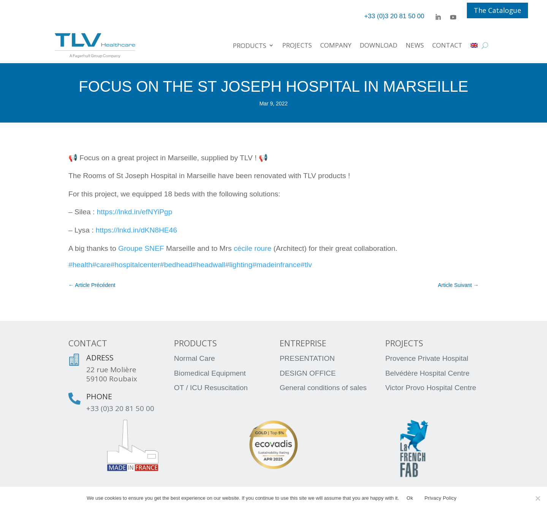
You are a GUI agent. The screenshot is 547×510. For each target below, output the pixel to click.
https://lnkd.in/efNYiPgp (134, 212)
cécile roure (252, 248)
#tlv (306, 265)
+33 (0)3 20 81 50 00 (120, 408)
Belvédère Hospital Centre (427, 373)
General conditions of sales (323, 388)
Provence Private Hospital (426, 358)
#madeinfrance (276, 265)
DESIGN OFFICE (308, 373)
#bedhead (176, 265)
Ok (409, 498)
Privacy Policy (440, 498)
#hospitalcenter (135, 265)
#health (80, 265)
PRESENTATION (307, 358)
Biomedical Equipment (210, 373)
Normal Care (194, 358)
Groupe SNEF (141, 248)
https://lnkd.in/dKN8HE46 (136, 230)
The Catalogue (497, 10)
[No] (537, 498)
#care (101, 265)
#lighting (238, 265)
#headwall (208, 265)
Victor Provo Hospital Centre (430, 388)
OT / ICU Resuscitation (211, 388)
